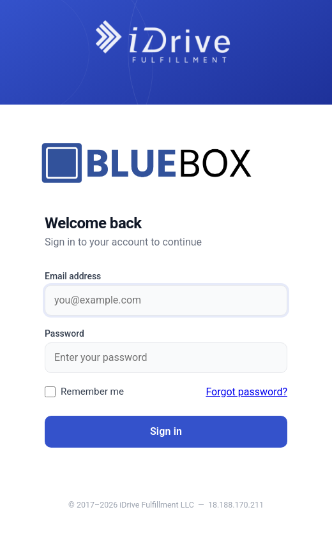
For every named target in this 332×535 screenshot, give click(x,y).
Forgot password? (246, 392)
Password (64, 333)
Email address (73, 276)
